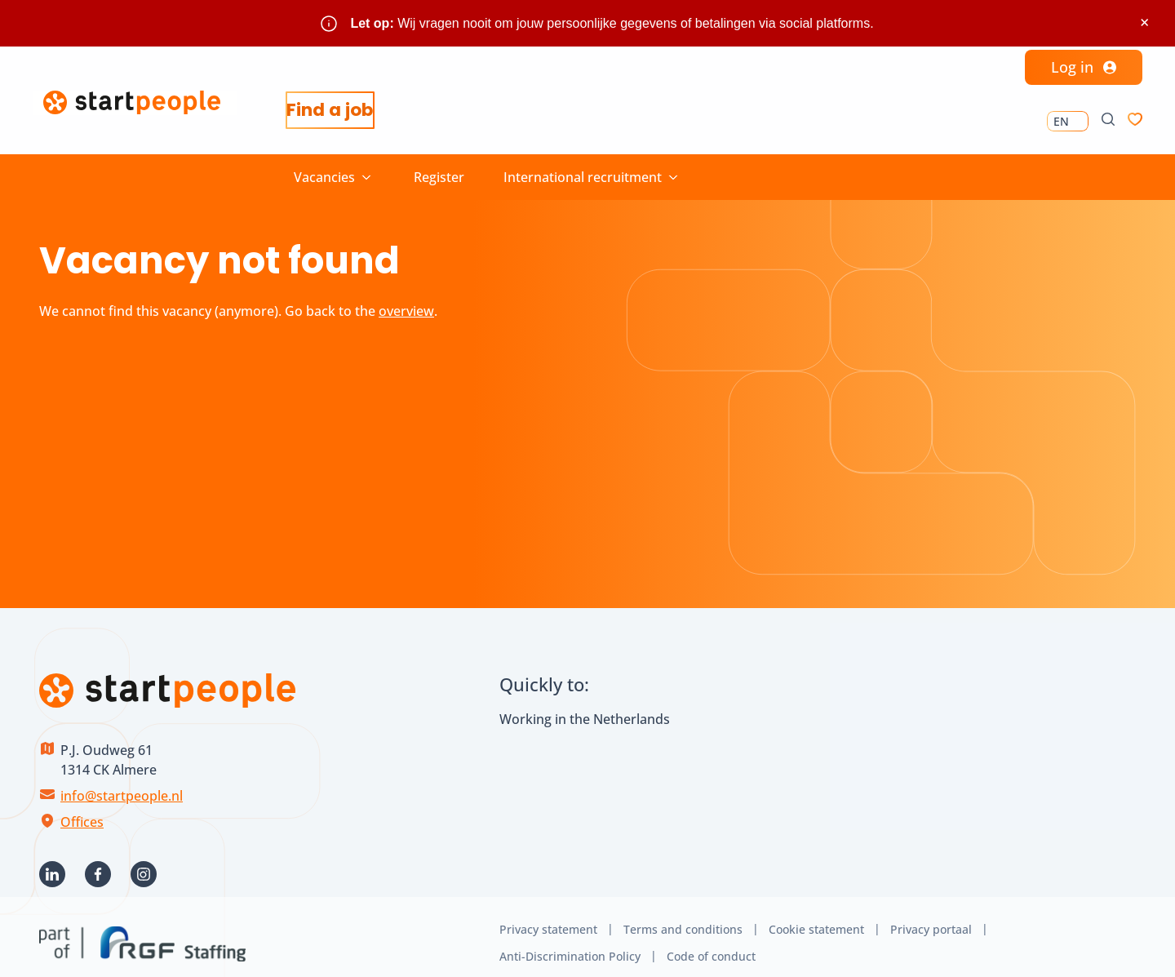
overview (406, 298)
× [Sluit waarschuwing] (1144, 22)
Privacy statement (548, 916)
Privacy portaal (931, 916)
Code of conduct (711, 943)
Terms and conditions (683, 916)
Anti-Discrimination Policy (570, 943)
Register (439, 164)
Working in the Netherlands (584, 706)
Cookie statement (816, 916)
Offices (82, 809)
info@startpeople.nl (121, 783)
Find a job (340, 110)
